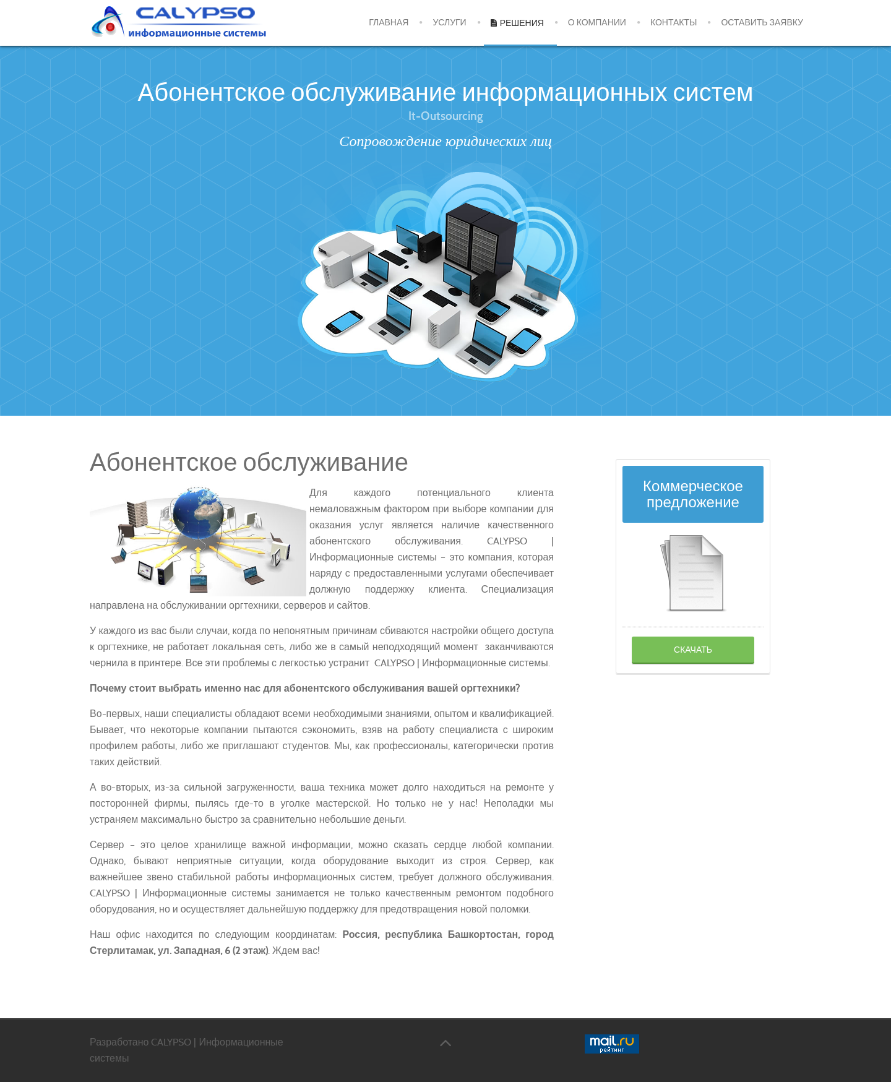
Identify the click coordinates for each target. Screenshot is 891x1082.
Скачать (693, 649)
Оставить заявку (762, 22)
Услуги (449, 22)
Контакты (673, 22)
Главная (388, 22)
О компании (597, 22)
